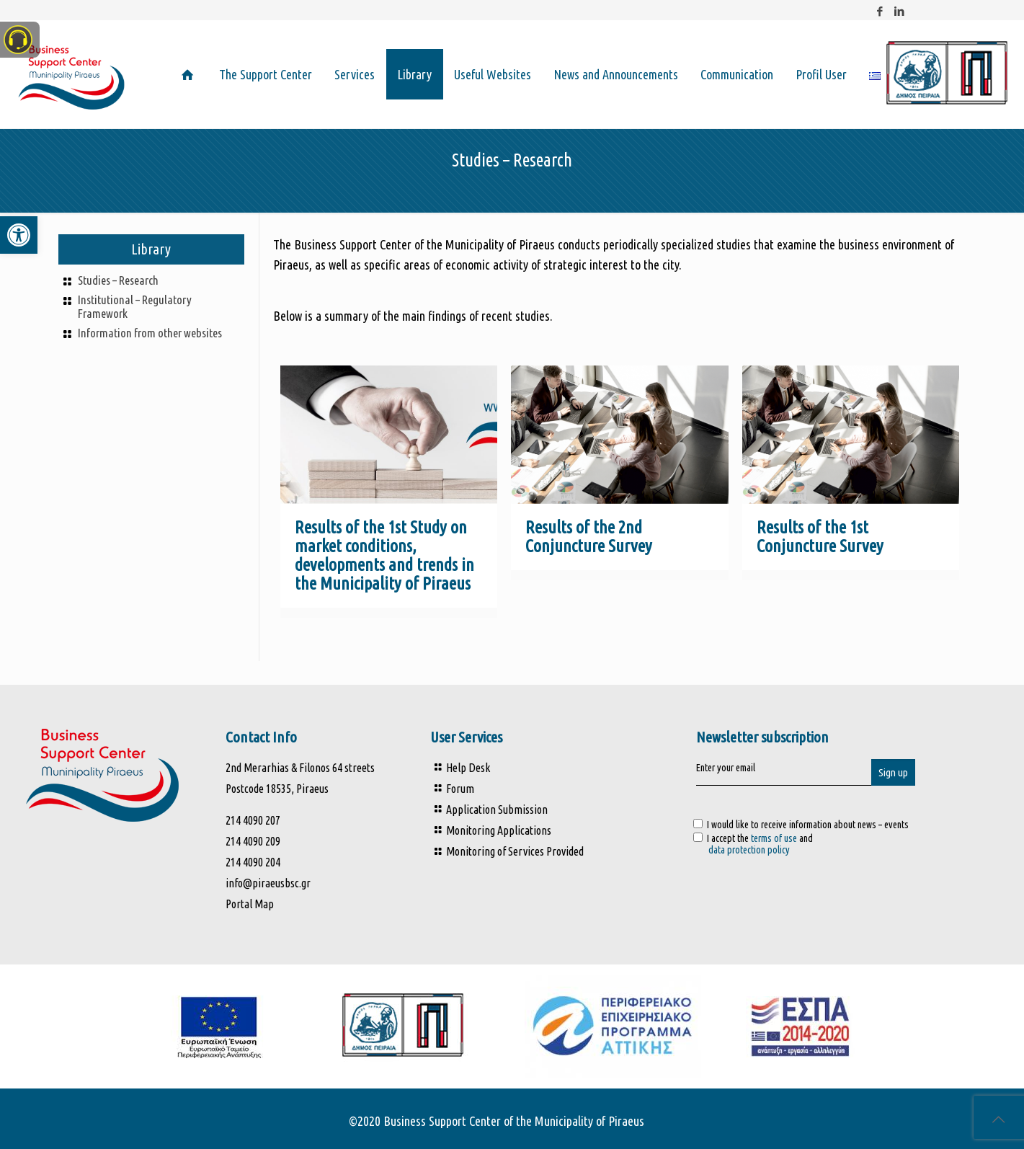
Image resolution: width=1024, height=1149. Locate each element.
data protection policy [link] (749, 850)
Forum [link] (460, 788)
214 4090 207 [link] (254, 820)
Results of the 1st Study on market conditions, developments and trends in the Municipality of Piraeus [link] (384, 555)
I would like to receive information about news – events (801, 824)
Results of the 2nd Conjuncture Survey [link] (588, 537)
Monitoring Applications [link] (498, 830)
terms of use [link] (774, 838)
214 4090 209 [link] (253, 841)
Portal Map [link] (250, 903)
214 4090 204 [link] (253, 862)
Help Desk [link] (468, 767)
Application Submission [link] (497, 809)
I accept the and (830, 844)
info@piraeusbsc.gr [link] (268, 883)
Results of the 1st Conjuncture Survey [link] (820, 537)
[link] (18, 235)
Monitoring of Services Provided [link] (515, 851)
